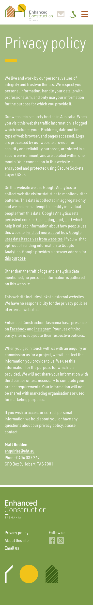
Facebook (18, 328)
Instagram (42, 328)
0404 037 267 (73, 14)
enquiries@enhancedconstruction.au (61, 14)
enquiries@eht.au (19, 451)
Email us (12, 548)
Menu (85, 14)
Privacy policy (17, 532)
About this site (17, 540)
